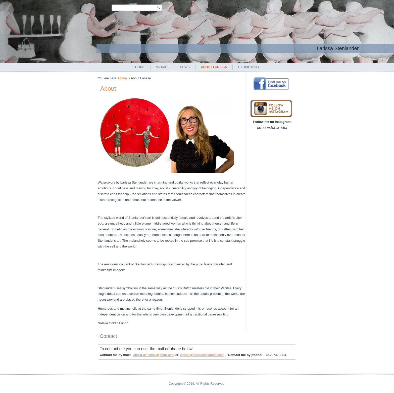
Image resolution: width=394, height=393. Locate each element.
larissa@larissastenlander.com (202, 355)
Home (140, 67)
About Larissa (214, 67)
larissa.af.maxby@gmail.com (153, 355)
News (185, 67)
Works (162, 67)
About (108, 88)
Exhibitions (248, 67)
